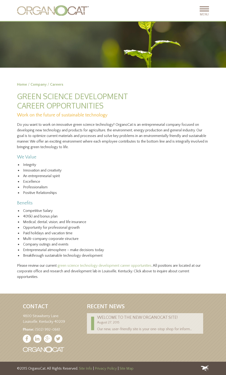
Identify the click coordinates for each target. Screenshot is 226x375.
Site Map (127, 368)
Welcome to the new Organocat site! (137, 317)
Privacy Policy (106, 368)
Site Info (85, 368)
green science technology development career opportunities (104, 265)
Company (39, 84)
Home (22, 84)
